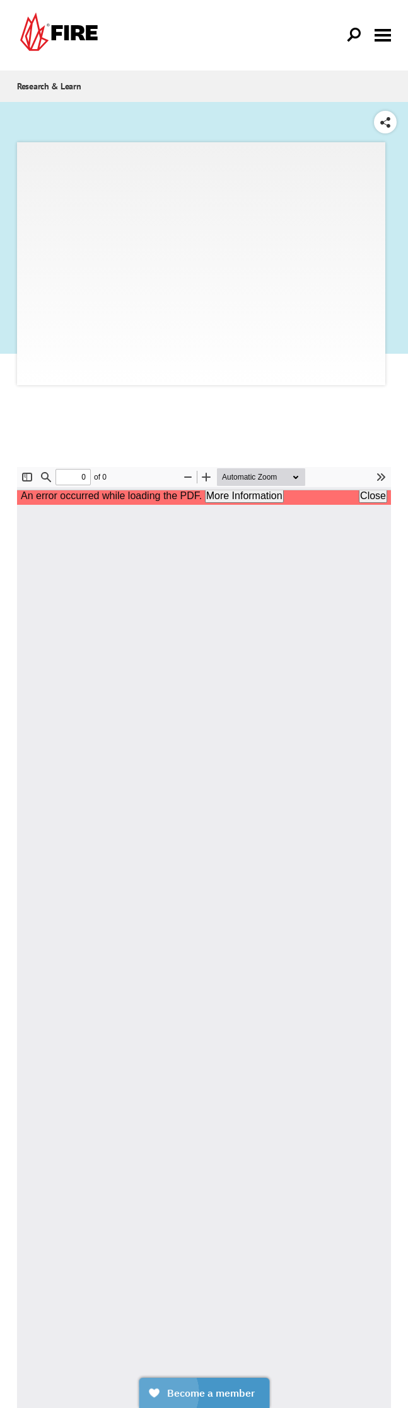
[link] (57, 35)
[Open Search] (354, 35)
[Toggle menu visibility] (383, 34)
